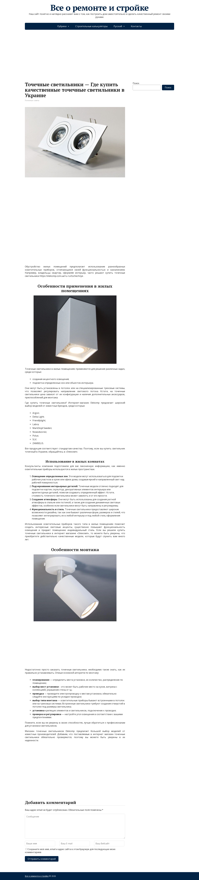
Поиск (136, 83)
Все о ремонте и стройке (99, 7)
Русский (118, 26)
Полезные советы (32, 100)
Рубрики (61, 26)
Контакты (136, 26)
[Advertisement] (99, 53)
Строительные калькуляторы (91, 26)
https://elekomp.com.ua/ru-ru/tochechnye (61, 275)
